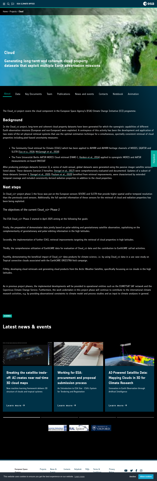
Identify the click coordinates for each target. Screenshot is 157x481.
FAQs (87, 469)
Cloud (21, 11)
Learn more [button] (79, 476)
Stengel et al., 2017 (64, 170)
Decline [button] (133, 477)
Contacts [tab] (103, 94)
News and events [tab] (84, 94)
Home (5, 11)
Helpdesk (77, 469)
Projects (13, 11)
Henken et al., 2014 (89, 157)
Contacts (67, 469)
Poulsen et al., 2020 (61, 174)
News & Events (53, 470)
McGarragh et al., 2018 (47, 151)
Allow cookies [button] (146, 477)
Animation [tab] (133, 94)
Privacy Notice (112, 470)
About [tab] (7, 93)
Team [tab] (49, 94)
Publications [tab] (63, 94)
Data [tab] (17, 94)
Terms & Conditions (97, 470)
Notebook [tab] (118, 94)
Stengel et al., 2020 (40, 174)
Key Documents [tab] (33, 94)
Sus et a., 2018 (26, 151)
